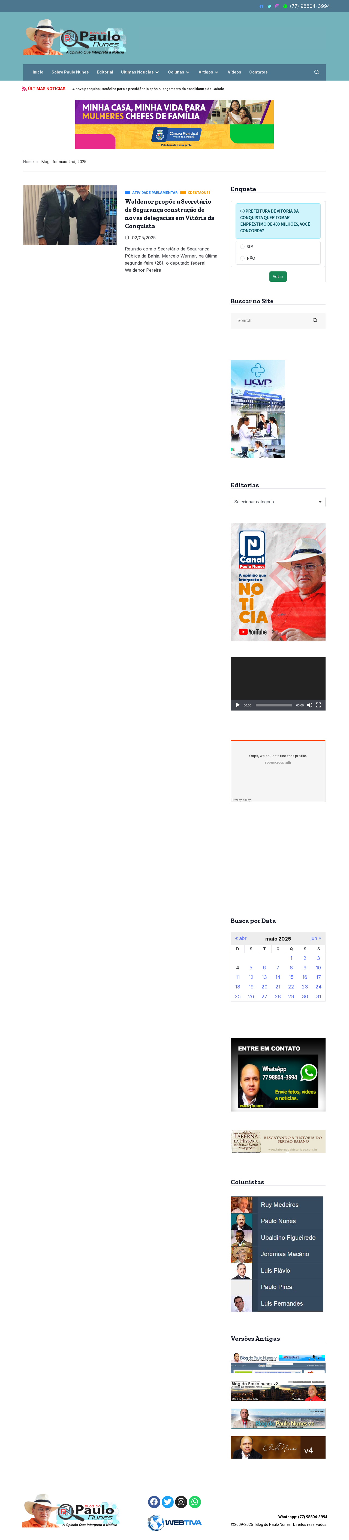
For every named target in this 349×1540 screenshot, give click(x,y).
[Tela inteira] (318, 705)
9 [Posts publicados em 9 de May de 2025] (304, 967)
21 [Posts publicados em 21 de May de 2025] (277, 987)
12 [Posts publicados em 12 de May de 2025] (251, 977)
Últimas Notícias (141, 72)
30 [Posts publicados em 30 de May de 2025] (305, 996)
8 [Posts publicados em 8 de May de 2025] (291, 967)
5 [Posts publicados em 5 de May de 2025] (250, 967)
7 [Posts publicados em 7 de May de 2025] (277, 967)
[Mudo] (309, 705)
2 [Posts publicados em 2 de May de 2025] (304, 958)
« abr (240, 938)
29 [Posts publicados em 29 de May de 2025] (291, 996)
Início (38, 72)
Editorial (105, 72)
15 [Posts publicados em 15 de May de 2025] (291, 977)
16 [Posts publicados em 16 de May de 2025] (304, 977)
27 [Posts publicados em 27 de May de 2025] (264, 996)
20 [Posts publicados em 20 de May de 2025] (264, 987)
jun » (316, 938)
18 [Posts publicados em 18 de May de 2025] (237, 987)
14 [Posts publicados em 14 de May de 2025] (277, 977)
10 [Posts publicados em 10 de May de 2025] (318, 967)
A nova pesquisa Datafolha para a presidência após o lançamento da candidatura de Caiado (148, 89)
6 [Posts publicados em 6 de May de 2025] (264, 967)
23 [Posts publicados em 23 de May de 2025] (305, 987)
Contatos (260, 72)
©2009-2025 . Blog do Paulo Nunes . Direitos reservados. (279, 1520)
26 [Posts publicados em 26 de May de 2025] (251, 996)
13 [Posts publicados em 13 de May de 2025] (264, 977)
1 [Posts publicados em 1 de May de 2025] (291, 958)
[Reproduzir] (237, 705)
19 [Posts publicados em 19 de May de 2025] (251, 987)
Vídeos (235, 72)
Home (28, 161)
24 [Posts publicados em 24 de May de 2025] (318, 987)
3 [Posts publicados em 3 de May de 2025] (318, 958)
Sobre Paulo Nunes (70, 72)
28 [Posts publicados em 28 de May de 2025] (278, 996)
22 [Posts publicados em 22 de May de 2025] (291, 987)
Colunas (180, 72)
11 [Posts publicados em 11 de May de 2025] (238, 977)
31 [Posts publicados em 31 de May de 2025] (318, 996)
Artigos (210, 72)
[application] (278, 684)
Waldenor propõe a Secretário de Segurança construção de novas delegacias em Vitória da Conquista (169, 214)
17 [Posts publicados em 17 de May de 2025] (318, 977)
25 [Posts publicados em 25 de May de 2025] (238, 996)
